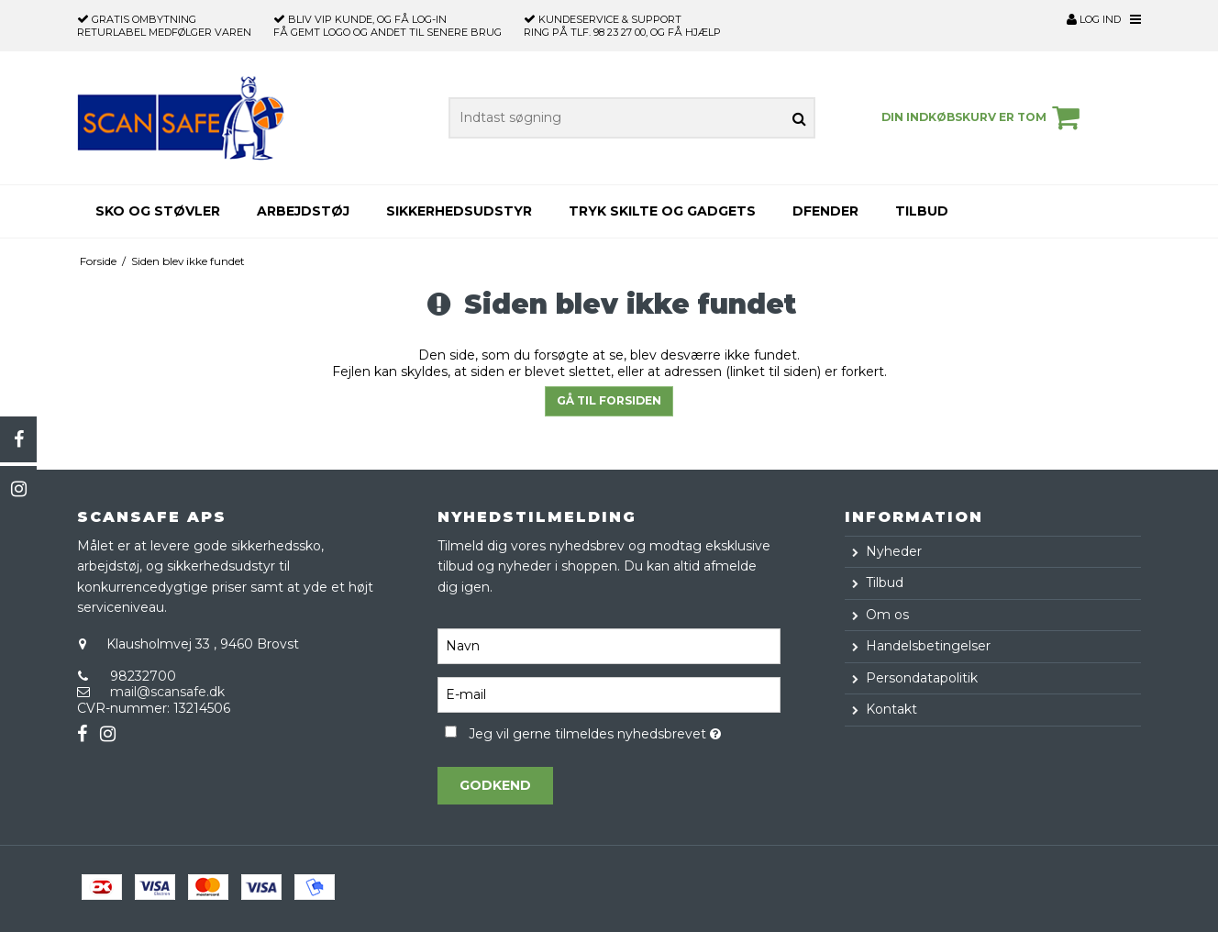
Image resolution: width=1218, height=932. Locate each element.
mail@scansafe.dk (167, 691)
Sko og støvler (157, 211)
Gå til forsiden (609, 400)
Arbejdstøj (303, 211)
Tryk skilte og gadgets (662, 211)
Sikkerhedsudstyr (459, 211)
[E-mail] (608, 693)
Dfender (825, 211)
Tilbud (921, 211)
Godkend (495, 785)
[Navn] (608, 645)
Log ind (1094, 19)
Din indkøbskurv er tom (983, 117)
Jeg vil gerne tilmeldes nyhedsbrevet (624, 730)
